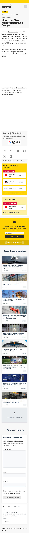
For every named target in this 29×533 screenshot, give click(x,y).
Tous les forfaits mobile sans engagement (15, 193)
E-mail (5, 481)
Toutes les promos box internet (12, 212)
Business (8, 17)
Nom (5, 472)
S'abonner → (14, 236)
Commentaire (8, 449)
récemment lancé (13, 32)
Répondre (6, 521)
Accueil (3, 17)
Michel (5, 507)
